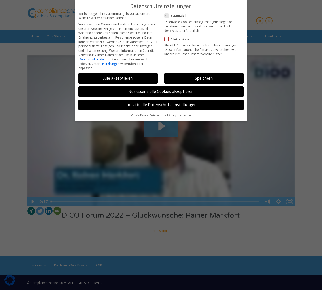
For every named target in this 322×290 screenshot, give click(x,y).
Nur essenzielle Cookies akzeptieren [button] (161, 91)
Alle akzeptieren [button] (118, 78)
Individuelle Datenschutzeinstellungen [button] (161, 104)
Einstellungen (109, 64)
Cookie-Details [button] (139, 115)
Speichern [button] (204, 78)
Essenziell (176, 15)
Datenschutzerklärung (94, 59)
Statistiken (178, 39)
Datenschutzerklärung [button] (163, 115)
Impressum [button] (184, 115)
